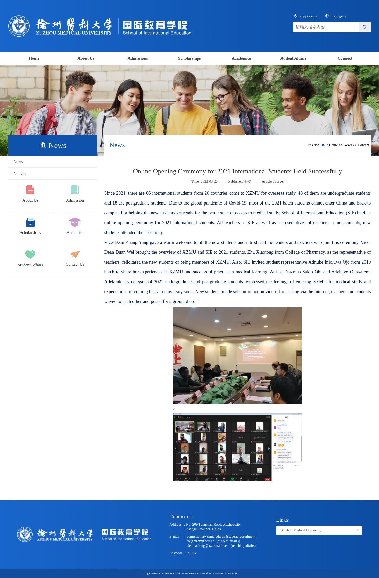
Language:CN (335, 16)
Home (34, 58)
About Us (85, 58)
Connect (345, 58)
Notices (19, 173)
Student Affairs (293, 58)
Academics (241, 58)
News (18, 161)
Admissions (137, 58)
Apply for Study (305, 16)
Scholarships (189, 58)
